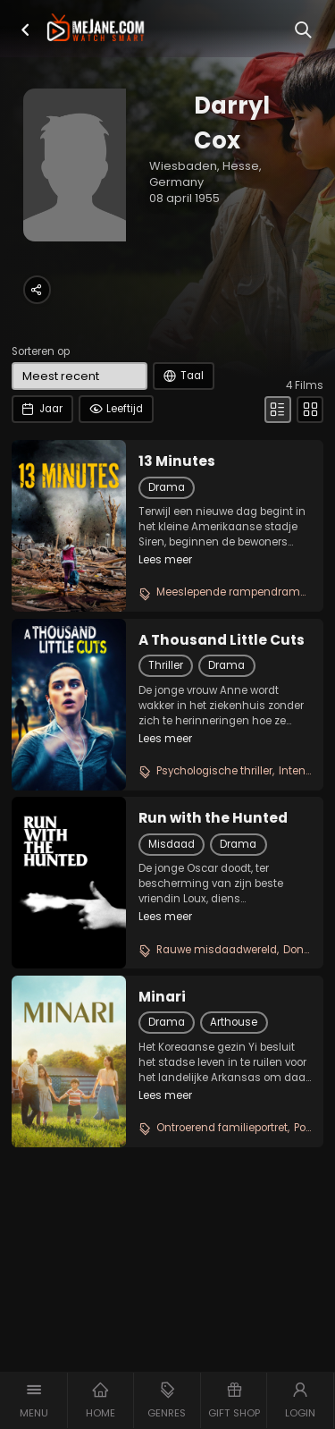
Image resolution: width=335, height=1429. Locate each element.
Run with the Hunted (213, 818)
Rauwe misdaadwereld (216, 950)
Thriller (165, 665)
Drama (166, 487)
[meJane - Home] (96, 28)
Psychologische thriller (214, 771)
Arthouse (233, 1022)
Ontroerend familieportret (222, 1127)
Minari (162, 997)
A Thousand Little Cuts (221, 640)
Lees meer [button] (165, 560)
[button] (25, 30)
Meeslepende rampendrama (231, 592)
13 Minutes (176, 461)
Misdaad (171, 844)
